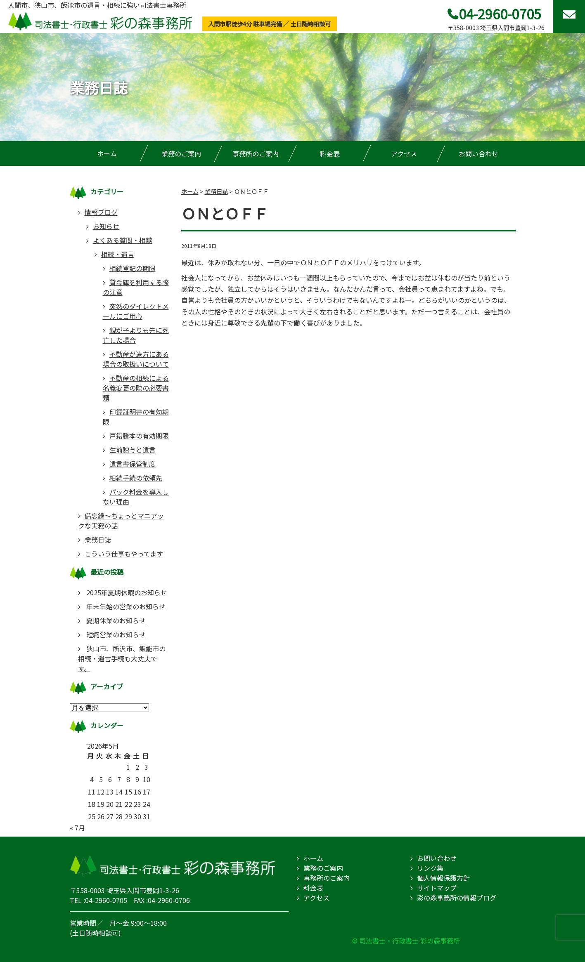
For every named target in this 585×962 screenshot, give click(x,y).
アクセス (404, 153)
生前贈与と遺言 (132, 450)
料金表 (330, 153)
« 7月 (77, 827)
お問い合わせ (478, 153)
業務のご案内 (181, 153)
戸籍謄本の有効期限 (139, 436)
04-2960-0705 (500, 13)
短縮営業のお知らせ (116, 634)
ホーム (107, 153)
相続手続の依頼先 (135, 478)
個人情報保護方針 (443, 878)
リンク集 (430, 868)
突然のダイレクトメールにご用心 (136, 311)
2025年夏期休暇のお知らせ (126, 592)
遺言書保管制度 (132, 464)
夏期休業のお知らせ (116, 620)
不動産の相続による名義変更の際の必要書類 (136, 388)
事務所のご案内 (255, 153)
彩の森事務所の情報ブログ (456, 898)
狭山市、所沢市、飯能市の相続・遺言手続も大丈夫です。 (122, 658)
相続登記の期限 (132, 268)
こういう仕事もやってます (124, 554)
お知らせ (106, 226)
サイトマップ (437, 888)
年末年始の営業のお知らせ (126, 606)
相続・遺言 (117, 254)
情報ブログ (101, 212)
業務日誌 (98, 540)
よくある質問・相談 (122, 240)
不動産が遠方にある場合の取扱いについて (136, 359)
